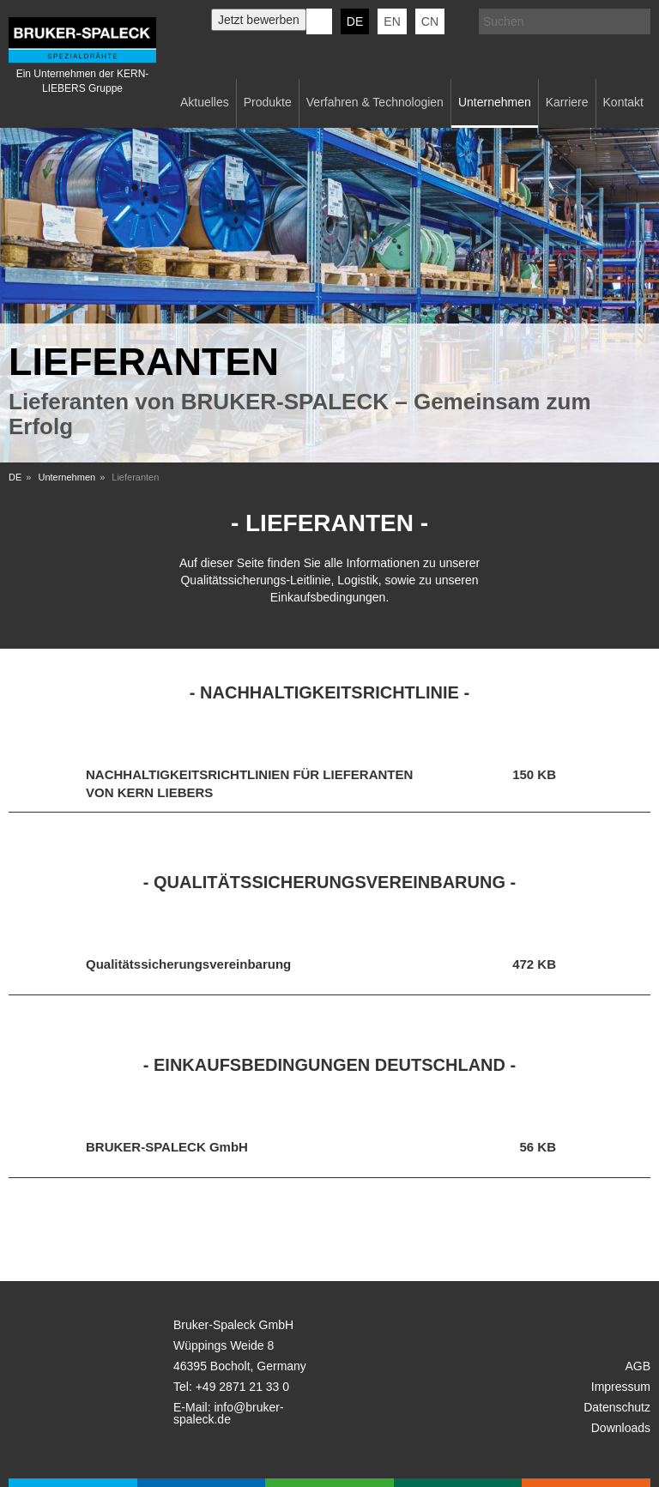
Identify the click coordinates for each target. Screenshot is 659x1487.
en (392, 21)
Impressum (620, 1386)
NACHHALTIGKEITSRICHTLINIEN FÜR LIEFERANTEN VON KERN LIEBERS (249, 781)
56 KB (537, 1146)
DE (15, 477)
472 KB (534, 964)
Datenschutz (616, 1407)
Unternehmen (494, 102)
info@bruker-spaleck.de (228, 1413)
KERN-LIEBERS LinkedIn (319, 21)
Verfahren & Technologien (375, 102)
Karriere (567, 102)
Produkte (268, 102)
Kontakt (623, 102)
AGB (637, 1366)
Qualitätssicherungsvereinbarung (188, 964)
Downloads (620, 1428)
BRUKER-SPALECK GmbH (167, 1146)
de (355, 21)
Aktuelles (204, 102)
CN (429, 21)
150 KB (534, 774)
